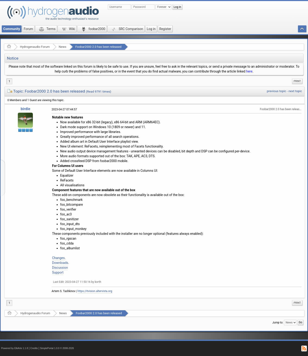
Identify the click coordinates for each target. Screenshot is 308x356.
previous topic (276, 91)
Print (297, 81)
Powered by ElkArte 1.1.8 (14, 348)
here (249, 71)
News (62, 46)
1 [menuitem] (9, 81)
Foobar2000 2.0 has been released (98, 46)
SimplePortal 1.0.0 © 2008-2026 (57, 348)
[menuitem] (297, 81)
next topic (295, 91)
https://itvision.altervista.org (95, 291)
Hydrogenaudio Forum (35, 46)
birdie (25, 109)
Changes (58, 258)
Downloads (60, 263)
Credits (34, 348)
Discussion (60, 267)
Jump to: (277, 322)
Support (57, 272)
